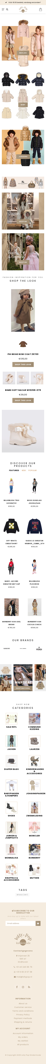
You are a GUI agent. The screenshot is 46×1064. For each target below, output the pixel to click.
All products (23, 1044)
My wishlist (23, 1041)
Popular (32, 470)
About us (23, 1003)
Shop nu (23, 221)
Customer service (23, 1007)
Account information (23, 1033)
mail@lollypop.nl (24, 977)
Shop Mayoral (23, 688)
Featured (14, 470)
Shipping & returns (23, 1022)
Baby (23, 105)
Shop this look (23, 364)
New (24, 470)
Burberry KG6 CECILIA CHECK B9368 (34, 625)
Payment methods (23, 1018)
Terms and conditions (23, 1011)
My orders (23, 1037)
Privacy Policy (23, 1014)
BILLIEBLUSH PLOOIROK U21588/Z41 (34, 584)
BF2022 (22, 895)
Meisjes (23, 53)
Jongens (23, 157)
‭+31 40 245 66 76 (24, 967)
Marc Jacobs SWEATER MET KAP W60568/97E (11, 584)
